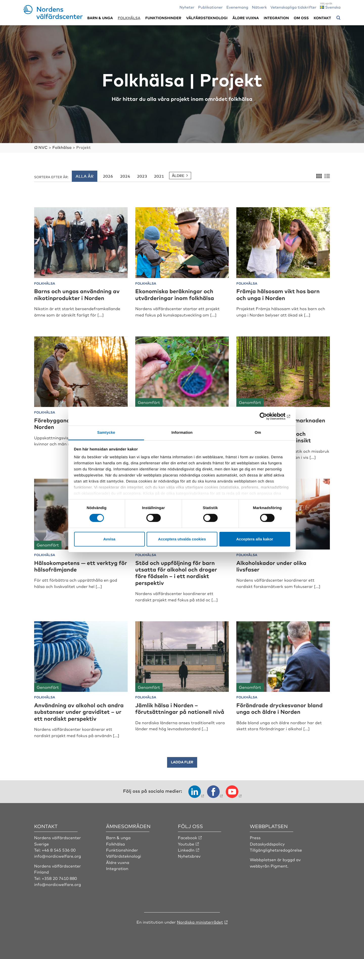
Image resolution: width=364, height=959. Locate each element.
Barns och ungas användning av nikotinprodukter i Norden (77, 294)
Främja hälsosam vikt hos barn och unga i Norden (278, 294)
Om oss (301, 17)
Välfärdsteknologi (207, 17)
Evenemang (237, 7)
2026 (108, 176)
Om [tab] (258, 432)
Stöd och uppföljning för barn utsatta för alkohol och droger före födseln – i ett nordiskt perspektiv (176, 572)
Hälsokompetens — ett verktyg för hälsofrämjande (80, 566)
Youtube (186, 844)
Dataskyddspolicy (267, 844)
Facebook (187, 837)
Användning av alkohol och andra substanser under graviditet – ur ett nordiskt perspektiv (79, 711)
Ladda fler (182, 762)
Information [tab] (182, 432)
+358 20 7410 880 (59, 878)
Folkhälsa (129, 17)
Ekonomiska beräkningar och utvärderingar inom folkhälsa (174, 294)
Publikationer (210, 7)
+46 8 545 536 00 (59, 850)
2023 (142, 176)
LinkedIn (186, 850)
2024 (125, 176)
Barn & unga (100, 17)
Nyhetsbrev (189, 856)
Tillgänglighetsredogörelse (276, 850)
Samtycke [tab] (106, 432)
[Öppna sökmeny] (338, 17)
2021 (159, 176)
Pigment (279, 866)
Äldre (178, 175)
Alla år (85, 176)
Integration (276, 17)
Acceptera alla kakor (254, 539)
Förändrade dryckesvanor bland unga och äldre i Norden (279, 708)
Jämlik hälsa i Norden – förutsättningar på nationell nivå (179, 708)
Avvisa (109, 539)
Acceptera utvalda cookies (182, 539)
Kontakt (322, 17)
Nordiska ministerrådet (200, 922)
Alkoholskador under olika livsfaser (271, 566)
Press (255, 837)
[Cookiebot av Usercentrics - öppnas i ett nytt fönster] (268, 416)
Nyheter (186, 7)
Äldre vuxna (246, 17)
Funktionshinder (163, 17)
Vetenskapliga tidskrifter (293, 7)
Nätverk (259, 7)
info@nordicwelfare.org (57, 856)
